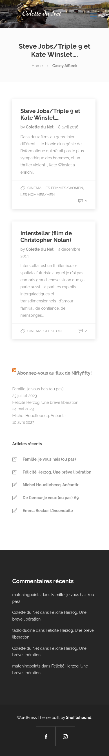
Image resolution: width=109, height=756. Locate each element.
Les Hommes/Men (38, 195)
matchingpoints (26, 594)
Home (37, 66)
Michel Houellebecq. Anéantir (39, 415)
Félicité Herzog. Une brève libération (45, 402)
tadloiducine (23, 630)
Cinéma (34, 188)
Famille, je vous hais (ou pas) (38, 389)
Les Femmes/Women (63, 188)
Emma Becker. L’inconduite (48, 510)
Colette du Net (40, 127)
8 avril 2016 (68, 127)
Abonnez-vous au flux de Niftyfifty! (54, 373)
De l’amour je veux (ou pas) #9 (51, 497)
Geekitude (53, 331)
